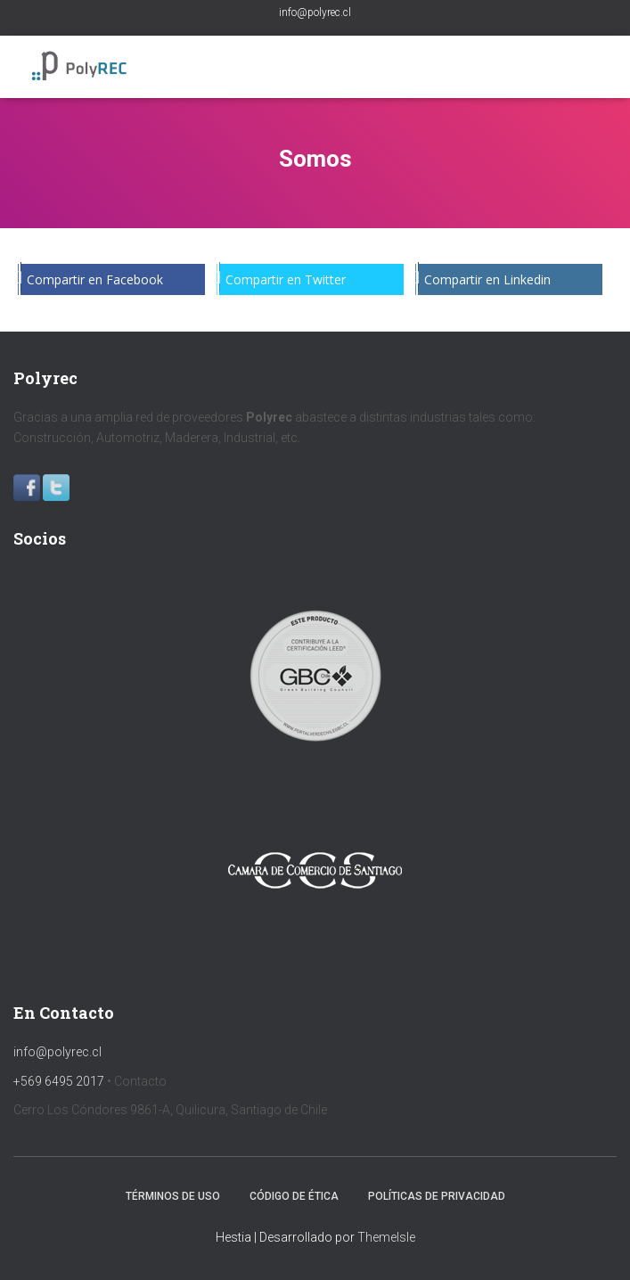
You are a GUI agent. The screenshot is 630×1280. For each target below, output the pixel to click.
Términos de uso (173, 1196)
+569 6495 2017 (58, 1081)
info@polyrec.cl (315, 12)
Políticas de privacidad (436, 1196)
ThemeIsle (386, 1237)
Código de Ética (294, 1196)
